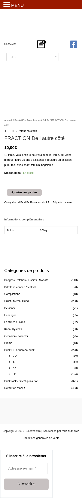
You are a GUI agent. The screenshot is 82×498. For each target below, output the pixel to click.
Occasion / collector (16, 336)
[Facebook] (73, 44)
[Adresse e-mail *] (26, 468)
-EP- (14, 361)
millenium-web (70, 431)
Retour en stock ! (14, 387)
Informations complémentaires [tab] (24, 219)
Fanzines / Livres (14, 322)
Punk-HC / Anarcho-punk (19, 350)
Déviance (10, 308)
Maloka (68, 202)
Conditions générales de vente (40, 438)
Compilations (12, 294)
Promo (8, 343)
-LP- (14, 374)
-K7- (14, 367)
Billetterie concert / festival (20, 287)
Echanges (10, 315)
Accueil (8, 120)
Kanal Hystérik (13, 329)
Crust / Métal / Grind (16, 301)
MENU (17, 5)
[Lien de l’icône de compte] (10, 44)
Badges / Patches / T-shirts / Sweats (26, 280)
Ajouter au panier (24, 192)
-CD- (15, 355)
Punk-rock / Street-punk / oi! (21, 381)
